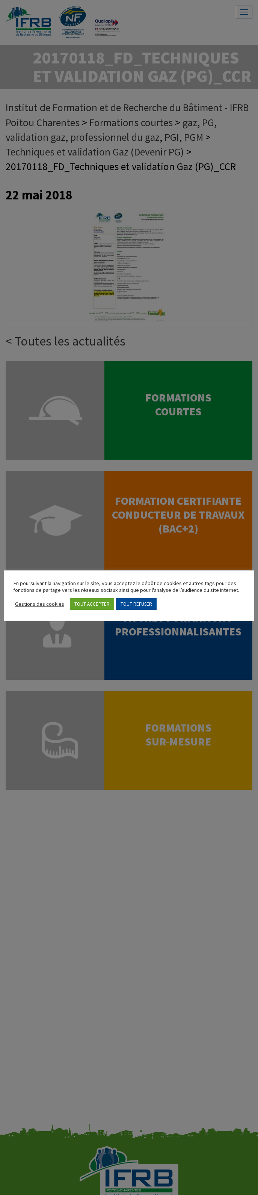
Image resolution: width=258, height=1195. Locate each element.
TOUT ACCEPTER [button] (92, 604)
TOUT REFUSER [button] (136, 604)
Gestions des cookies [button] (39, 604)
